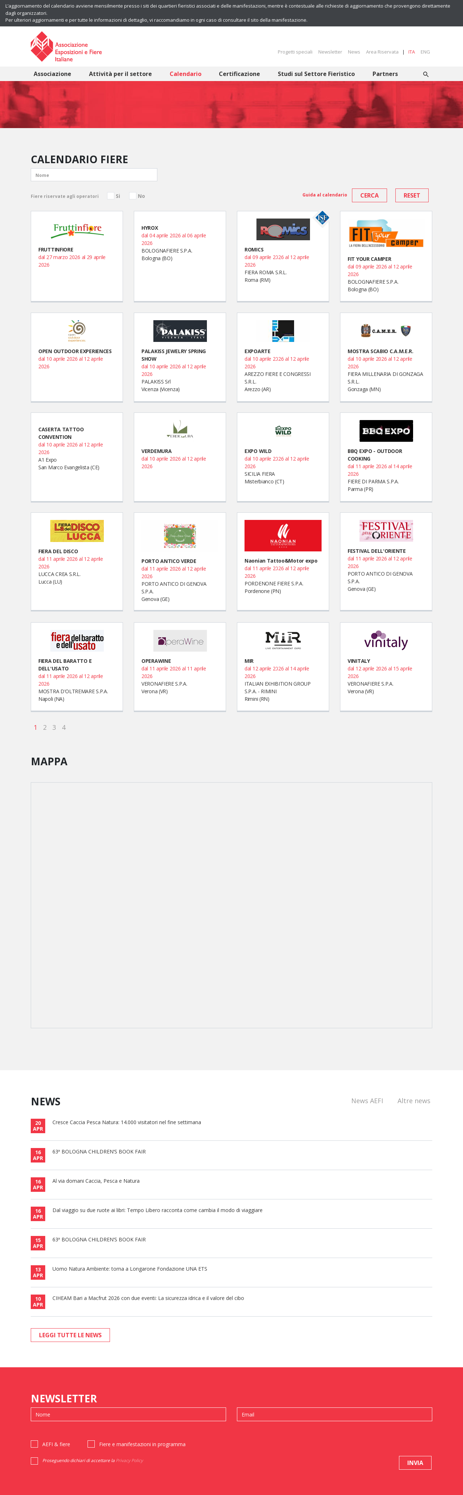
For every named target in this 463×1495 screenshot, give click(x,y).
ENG (425, 51)
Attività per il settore (120, 74)
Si (118, 195)
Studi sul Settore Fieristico (316, 74)
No (141, 195)
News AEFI (367, 1100)
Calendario (185, 74)
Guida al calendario (324, 195)
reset (412, 195)
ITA (411, 51)
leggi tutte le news (70, 1335)
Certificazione (239, 74)
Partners (385, 74)
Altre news (414, 1100)
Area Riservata (382, 51)
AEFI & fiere (56, 1444)
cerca (369, 195)
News (354, 51)
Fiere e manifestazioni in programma (142, 1444)
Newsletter (330, 51)
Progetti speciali (295, 51)
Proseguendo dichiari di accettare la (92, 1460)
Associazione (52, 74)
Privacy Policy (129, 1460)
